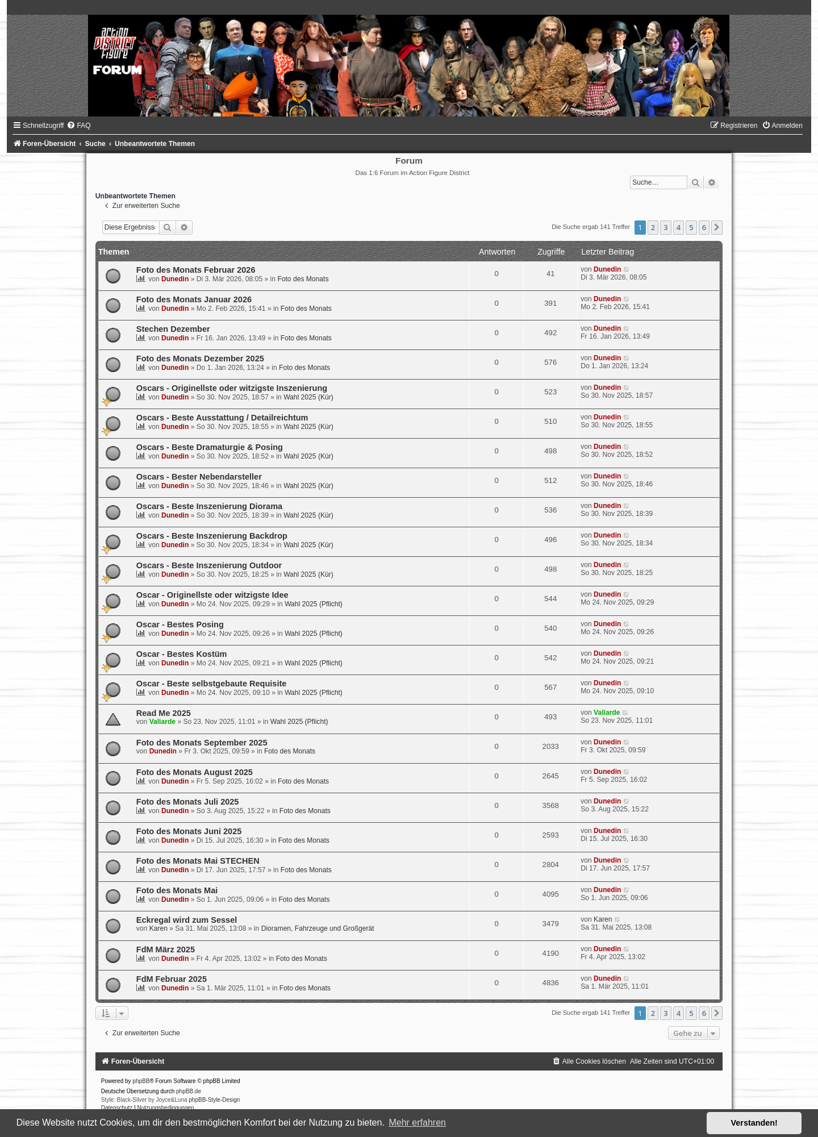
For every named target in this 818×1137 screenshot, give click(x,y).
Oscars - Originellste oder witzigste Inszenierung (231, 388)
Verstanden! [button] (754, 1122)
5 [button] (691, 227)
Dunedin (175, 279)
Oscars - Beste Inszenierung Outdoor (209, 565)
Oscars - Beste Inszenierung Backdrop (211, 535)
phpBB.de (188, 1091)
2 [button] (653, 227)
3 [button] (665, 227)
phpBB (140, 1081)
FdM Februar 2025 (171, 979)
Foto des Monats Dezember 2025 (200, 358)
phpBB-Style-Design (214, 1100)
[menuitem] (78, 126)
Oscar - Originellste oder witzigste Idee (212, 594)
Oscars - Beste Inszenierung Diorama (209, 506)
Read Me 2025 (163, 713)
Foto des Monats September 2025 (202, 742)
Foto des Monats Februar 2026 (196, 269)
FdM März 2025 (165, 949)
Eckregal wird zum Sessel (186, 919)
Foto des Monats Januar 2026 (194, 299)
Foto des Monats (302, 279)
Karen (158, 928)
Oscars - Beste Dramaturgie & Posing (209, 447)
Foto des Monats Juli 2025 (187, 801)
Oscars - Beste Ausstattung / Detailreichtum (222, 417)
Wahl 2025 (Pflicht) (314, 604)
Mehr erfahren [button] (417, 1122)
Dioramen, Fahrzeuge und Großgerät (317, 928)
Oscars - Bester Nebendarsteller (199, 476)
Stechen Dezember (173, 329)
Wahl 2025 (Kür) (308, 397)
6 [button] (704, 227)
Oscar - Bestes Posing (180, 624)
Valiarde (162, 722)
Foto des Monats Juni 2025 (189, 831)
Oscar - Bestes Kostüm (181, 654)
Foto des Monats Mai (177, 890)
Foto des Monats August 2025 (194, 772)
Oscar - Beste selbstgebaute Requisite (211, 683)
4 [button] (679, 227)
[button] (717, 227)
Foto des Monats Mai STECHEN (198, 860)
